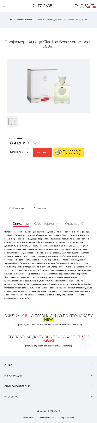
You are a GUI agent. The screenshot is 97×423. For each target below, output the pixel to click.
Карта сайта (28, 417)
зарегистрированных (57, 324)
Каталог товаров (24, 20)
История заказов (66, 417)
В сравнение (40, 208)
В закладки (18, 208)
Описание (21, 223)
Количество (16, 151)
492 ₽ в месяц (68, 152)
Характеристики (47, 223)
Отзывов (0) (74, 223)
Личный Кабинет (46, 417)
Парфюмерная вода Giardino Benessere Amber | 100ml (62, 20)
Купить (43, 152)
